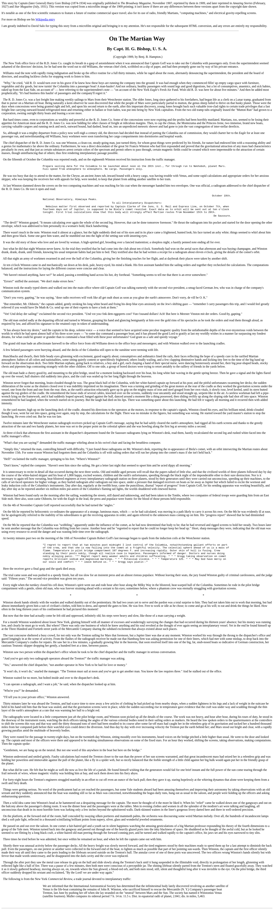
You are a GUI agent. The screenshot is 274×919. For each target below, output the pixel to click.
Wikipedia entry (45, 19)
